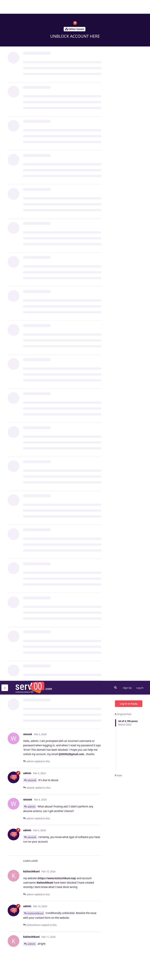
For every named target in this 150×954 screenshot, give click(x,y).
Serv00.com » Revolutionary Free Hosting (33, 7)
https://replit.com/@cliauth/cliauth (60, 435)
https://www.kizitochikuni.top (56, 197)
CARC (31, 607)
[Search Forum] (115, 6)
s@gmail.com (72, 667)
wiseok (32, 99)
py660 (31, 591)
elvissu (32, 784)
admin (31, 126)
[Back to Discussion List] (4, 7)
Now (118, 94)
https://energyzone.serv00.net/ (79, 889)
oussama (33, 915)
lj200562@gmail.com (71, 73)
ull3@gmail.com (53, 526)
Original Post (123, 33)
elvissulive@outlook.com (74, 741)
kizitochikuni (35, 232)
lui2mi (31, 335)
